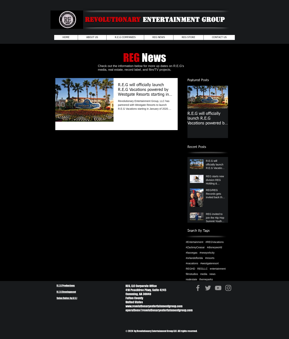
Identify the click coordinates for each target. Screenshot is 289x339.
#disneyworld (214, 247)
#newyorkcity (207, 252)
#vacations (192, 263)
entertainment (218, 268)
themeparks (206, 279)
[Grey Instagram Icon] (228, 288)
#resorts (210, 258)
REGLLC (202, 268)
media (203, 274)
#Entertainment (194, 242)
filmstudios (192, 274)
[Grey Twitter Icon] (208, 288)
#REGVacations (215, 242)
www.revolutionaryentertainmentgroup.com (154, 306)
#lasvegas (191, 252)
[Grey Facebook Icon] (198, 288)
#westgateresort (209, 263)
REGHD (190, 268)
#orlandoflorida (194, 258)
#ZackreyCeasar (195, 247)
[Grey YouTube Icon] (218, 288)
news (212, 274)
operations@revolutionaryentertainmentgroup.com (159, 310)
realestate (191, 279)
